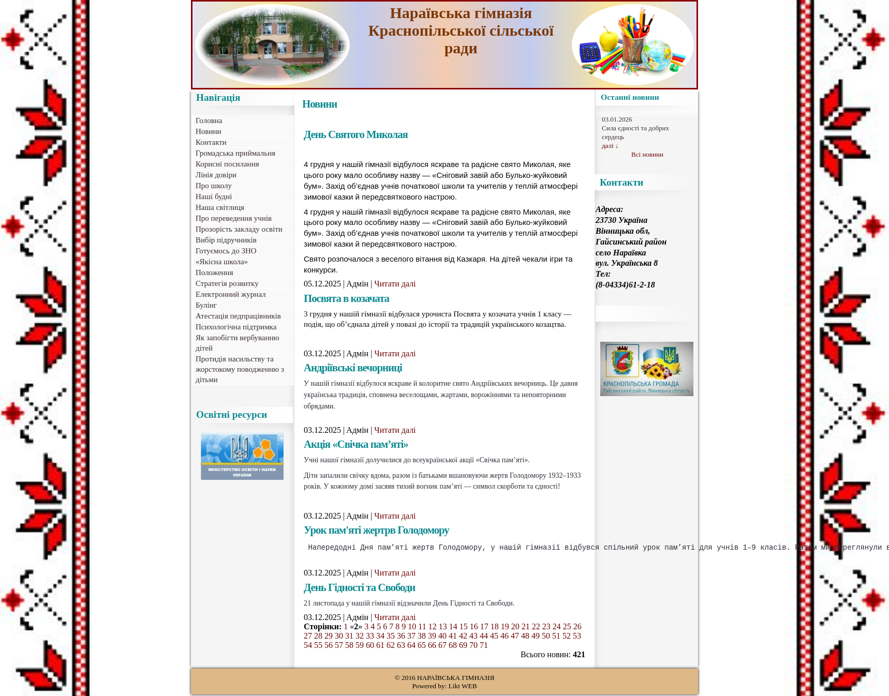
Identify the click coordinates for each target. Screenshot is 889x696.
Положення (214, 272)
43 (473, 637)
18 (495, 628)
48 (525, 637)
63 (401, 646)
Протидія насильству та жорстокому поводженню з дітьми (240, 369)
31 (349, 637)
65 (422, 646)
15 (464, 628)
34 (380, 637)
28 (318, 637)
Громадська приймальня (235, 153)
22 (536, 628)
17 (484, 628)
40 (442, 637)
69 (463, 646)
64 (411, 646)
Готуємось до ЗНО (226, 251)
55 (318, 646)
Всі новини (647, 154)
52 (566, 637)
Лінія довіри (216, 175)
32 (359, 637)
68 (453, 646)
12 (432, 628)
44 (484, 637)
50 (546, 637)
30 (339, 637)
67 (442, 646)
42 (463, 637)
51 (556, 637)
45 (494, 637)
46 (504, 637)
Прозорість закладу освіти (239, 229)
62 (391, 646)
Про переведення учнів (234, 218)
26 (577, 628)
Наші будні (214, 196)
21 (526, 628)
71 (484, 646)
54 (308, 646)
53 (577, 637)
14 (453, 628)
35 (391, 637)
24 (557, 628)
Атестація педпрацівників (238, 316)
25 (567, 628)
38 (422, 637)
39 (432, 637)
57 (339, 646)
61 (380, 646)
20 (515, 628)
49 (535, 637)
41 (453, 637)
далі (608, 145)
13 (443, 628)
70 (473, 646)
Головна (209, 120)
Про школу (214, 185)
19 (505, 628)
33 (370, 637)
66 (432, 646)
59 (359, 646)
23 (546, 628)
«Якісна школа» (222, 262)
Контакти (211, 142)
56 (328, 646)
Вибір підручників (226, 240)
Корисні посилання (227, 164)
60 (370, 646)
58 (349, 646)
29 (328, 637)
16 (474, 628)
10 (412, 628)
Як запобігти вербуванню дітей (237, 343)
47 (515, 637)
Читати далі (395, 283)
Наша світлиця (220, 207)
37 (411, 637)
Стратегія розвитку (227, 283)
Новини (208, 131)
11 (422, 628)
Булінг (206, 305)
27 (308, 637)
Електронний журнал (231, 294)
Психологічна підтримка (236, 327)
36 (401, 637)
